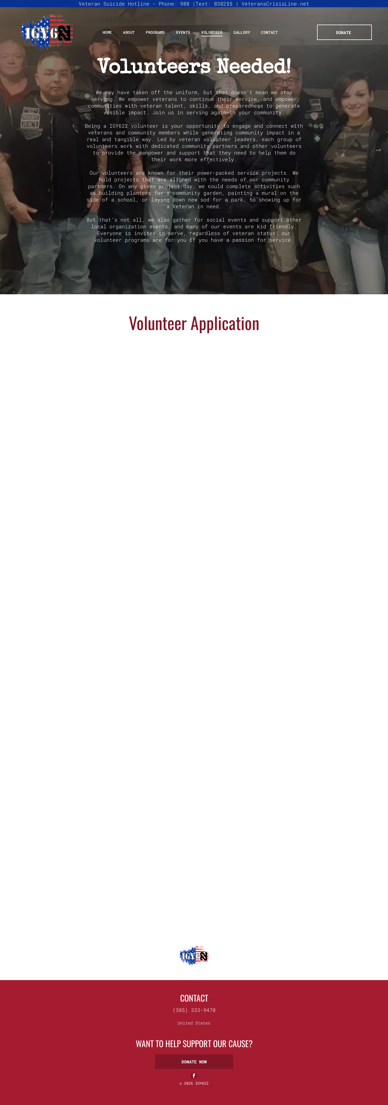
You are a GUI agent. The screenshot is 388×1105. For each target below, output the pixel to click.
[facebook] (194, 1076)
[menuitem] (107, 32)
